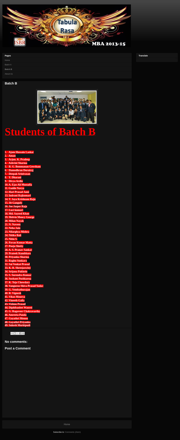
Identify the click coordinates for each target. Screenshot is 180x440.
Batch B (8, 69)
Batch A (8, 65)
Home (7, 60)
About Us (9, 74)
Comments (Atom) (73, 432)
